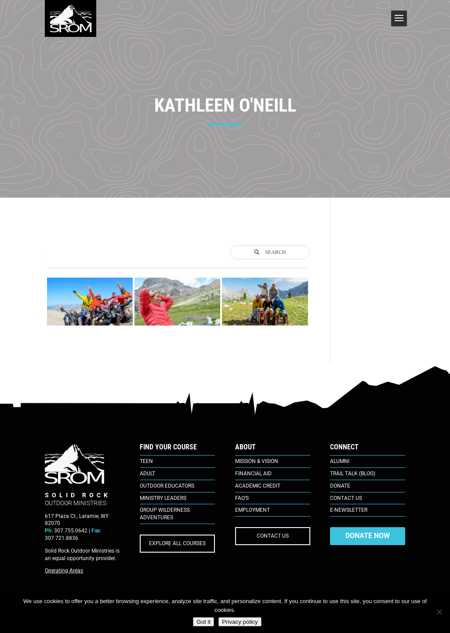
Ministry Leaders (163, 498)
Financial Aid (253, 473)
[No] (439, 612)
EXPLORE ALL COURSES (177, 543)
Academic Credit (257, 486)
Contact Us (346, 498)
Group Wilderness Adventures (165, 514)
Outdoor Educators (167, 486)
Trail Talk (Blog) (352, 473)
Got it (203, 622)
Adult (147, 473)
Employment (252, 510)
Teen (146, 461)
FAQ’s (242, 498)
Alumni (339, 461)
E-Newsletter (348, 510)
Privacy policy (240, 622)
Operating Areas (64, 571)
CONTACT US (273, 536)
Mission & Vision (256, 461)
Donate (340, 486)
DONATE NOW (367, 536)
